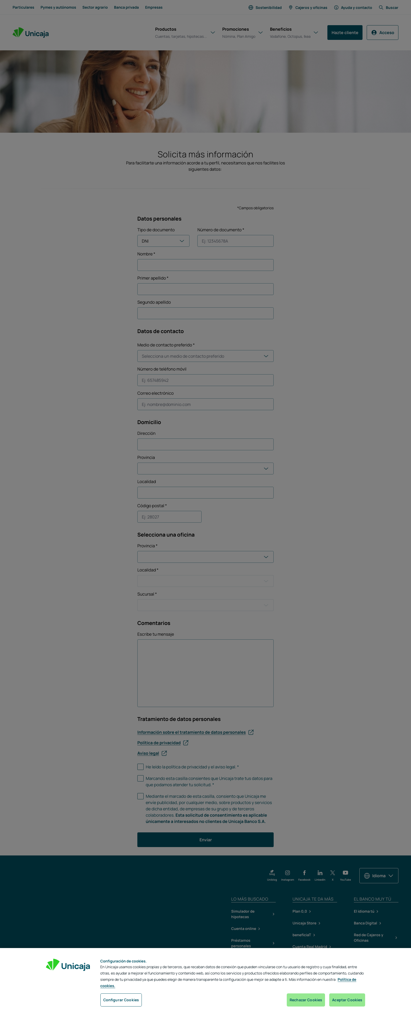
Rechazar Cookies (306, 999)
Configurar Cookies (121, 999)
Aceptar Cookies (347, 999)
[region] (205, 982)
